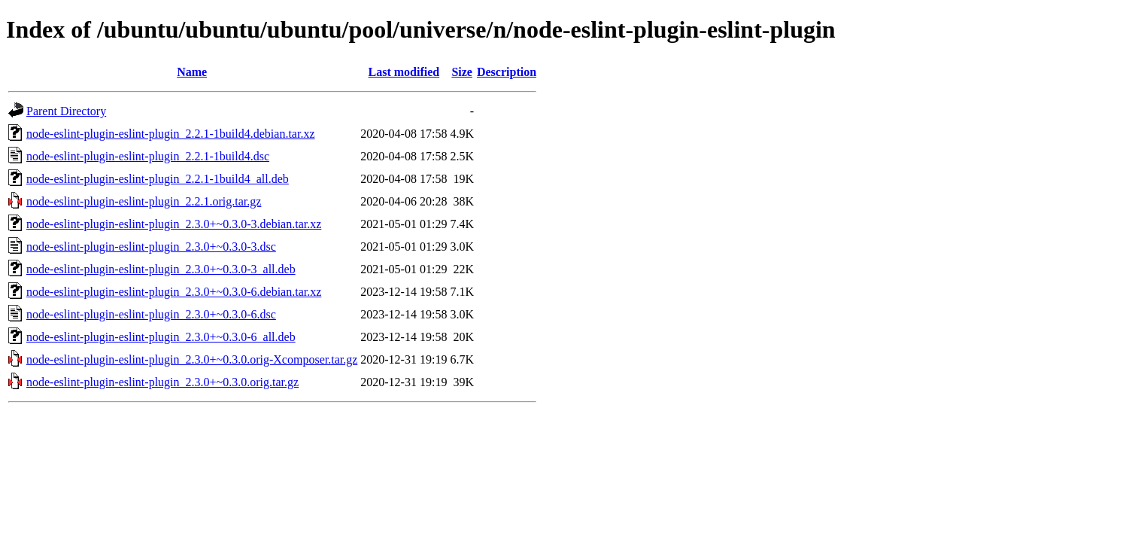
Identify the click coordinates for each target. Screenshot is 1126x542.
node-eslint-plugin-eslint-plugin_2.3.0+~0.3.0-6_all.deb (161, 336)
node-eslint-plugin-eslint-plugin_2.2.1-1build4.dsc (147, 156)
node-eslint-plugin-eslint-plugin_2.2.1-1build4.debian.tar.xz (170, 133)
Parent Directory (66, 111)
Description (506, 71)
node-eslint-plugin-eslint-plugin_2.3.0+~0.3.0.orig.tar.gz (162, 382)
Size (461, 71)
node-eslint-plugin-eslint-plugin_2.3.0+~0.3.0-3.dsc (151, 246)
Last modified (404, 71)
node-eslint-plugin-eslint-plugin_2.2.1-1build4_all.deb (157, 178)
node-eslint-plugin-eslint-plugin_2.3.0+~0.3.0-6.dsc (151, 314)
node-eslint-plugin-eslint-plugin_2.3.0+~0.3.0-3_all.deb (161, 269)
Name (192, 71)
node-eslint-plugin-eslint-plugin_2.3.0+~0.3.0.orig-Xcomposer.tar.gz (191, 359)
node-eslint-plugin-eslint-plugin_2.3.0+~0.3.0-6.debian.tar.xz (173, 291)
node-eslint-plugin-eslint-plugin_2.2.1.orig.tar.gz (143, 201)
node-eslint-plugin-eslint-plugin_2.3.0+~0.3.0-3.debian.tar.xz (173, 224)
